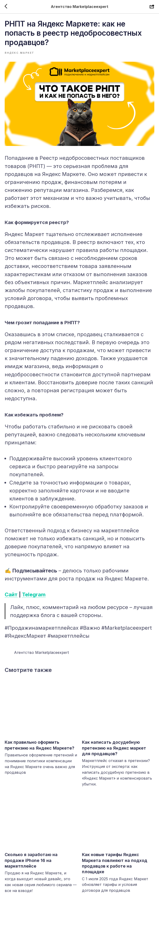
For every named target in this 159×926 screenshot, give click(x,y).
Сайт (11, 597)
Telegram (34, 597)
